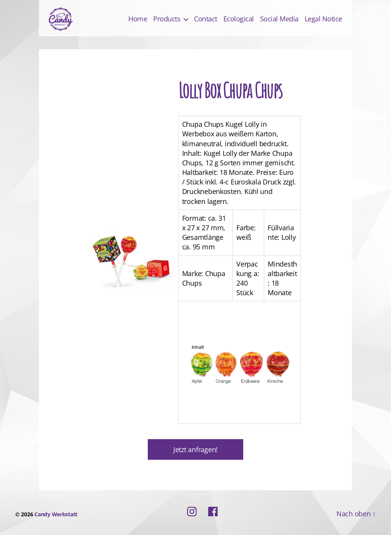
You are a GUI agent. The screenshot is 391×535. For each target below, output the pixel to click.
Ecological (238, 19)
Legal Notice (323, 19)
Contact (205, 19)
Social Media (279, 19)
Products (166, 19)
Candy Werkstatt (56, 514)
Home (137, 19)
